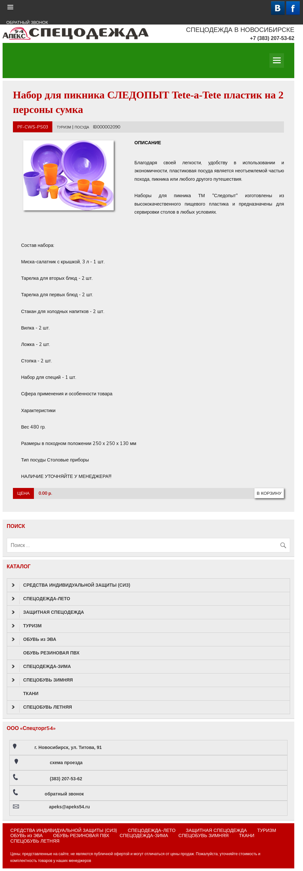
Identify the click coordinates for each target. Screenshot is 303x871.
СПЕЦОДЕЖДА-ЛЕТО (41, 598)
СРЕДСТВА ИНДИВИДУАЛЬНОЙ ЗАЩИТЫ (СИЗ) (71, 585)
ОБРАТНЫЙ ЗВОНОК (27, 22)
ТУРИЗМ (64, 127)
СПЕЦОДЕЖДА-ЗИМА (41, 666)
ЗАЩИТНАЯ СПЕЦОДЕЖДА (48, 612)
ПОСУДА (82, 127)
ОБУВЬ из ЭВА (34, 639)
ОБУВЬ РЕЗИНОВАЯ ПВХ (51, 652)
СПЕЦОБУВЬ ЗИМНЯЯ (42, 679)
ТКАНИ (30, 693)
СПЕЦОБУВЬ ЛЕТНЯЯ (42, 707)
